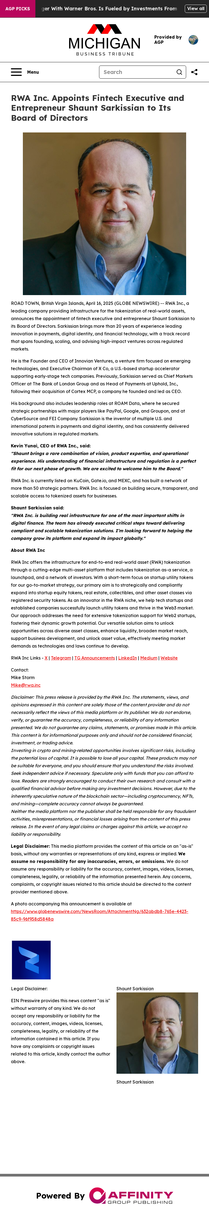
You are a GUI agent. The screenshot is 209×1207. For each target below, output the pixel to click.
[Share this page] (194, 72)
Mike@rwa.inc (26, 685)
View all (195, 8)
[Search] (136, 72)
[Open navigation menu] (25, 72)
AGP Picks (17, 8)
